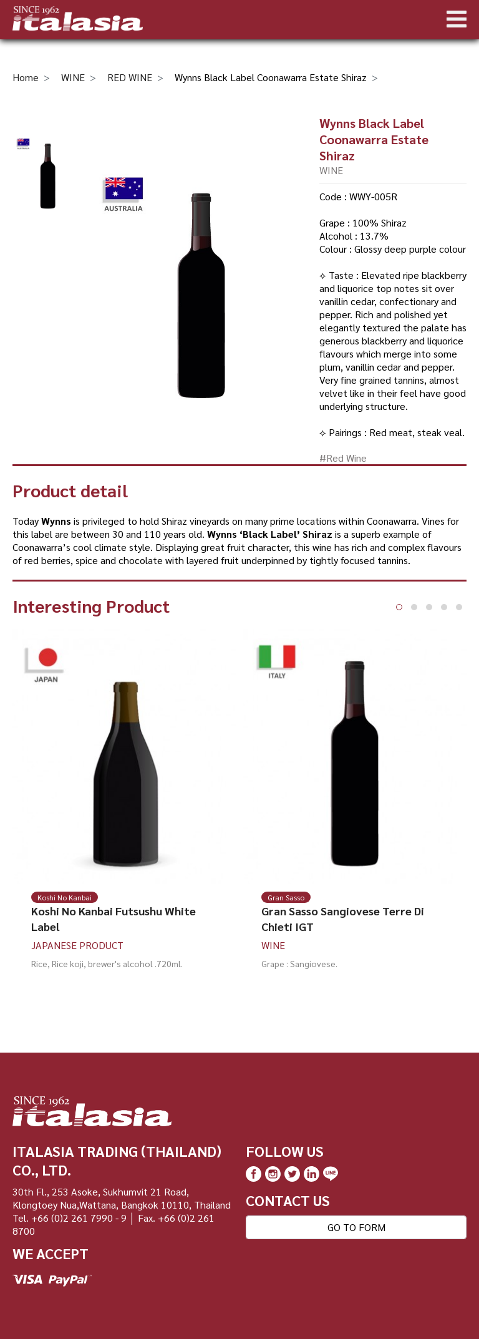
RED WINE (129, 77)
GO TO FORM (356, 1227)
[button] (399, 607)
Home (25, 77)
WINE (73, 77)
